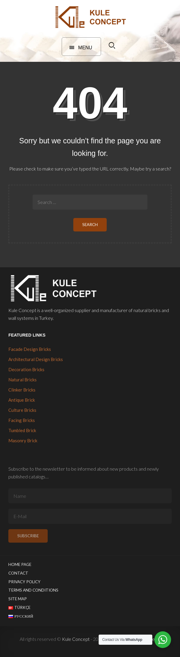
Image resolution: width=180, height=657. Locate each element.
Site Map (17, 598)
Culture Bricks (22, 410)
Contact (18, 573)
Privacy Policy (24, 581)
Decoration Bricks (26, 369)
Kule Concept (76, 639)
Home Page (19, 564)
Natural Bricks (22, 379)
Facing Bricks (21, 420)
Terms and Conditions (33, 590)
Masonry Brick (22, 440)
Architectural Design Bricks (35, 359)
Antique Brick (21, 400)
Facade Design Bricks (29, 349)
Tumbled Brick (22, 430)
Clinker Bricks (21, 389)
